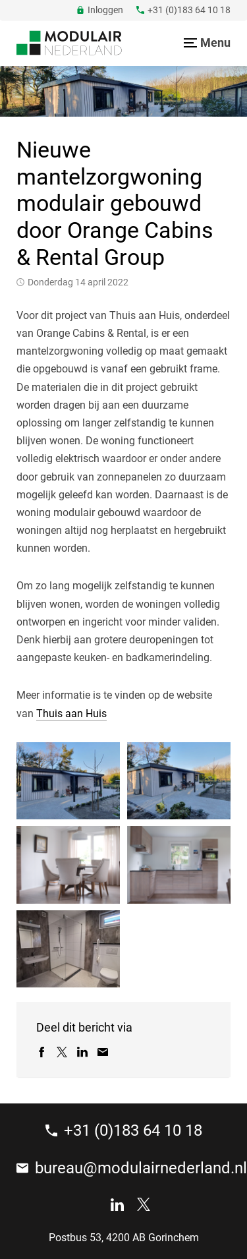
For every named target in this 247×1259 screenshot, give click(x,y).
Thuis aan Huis (71, 713)
